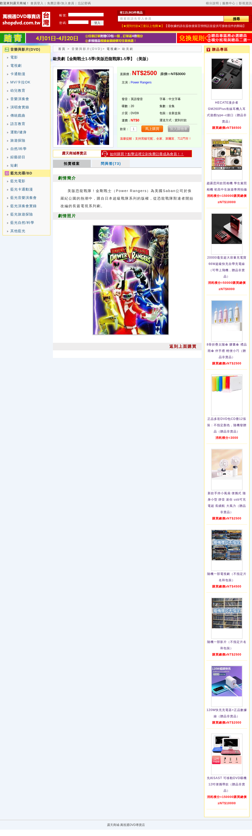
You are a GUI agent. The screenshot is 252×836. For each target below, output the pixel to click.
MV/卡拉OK (20, 82)
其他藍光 (17, 231)
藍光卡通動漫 (21, 189)
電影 (14, 57)
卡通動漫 (17, 74)
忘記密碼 (84, 3)
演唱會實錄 (19, 107)
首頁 (62, 49)
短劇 (14, 165)
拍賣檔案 (72, 164)
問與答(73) (111, 164)
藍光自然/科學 (22, 223)
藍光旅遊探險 (21, 214)
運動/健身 (18, 132)
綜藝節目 (17, 157)
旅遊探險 (17, 140)
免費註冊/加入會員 (60, 3)
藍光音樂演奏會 (23, 198)
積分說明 (212, 3)
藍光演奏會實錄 (23, 206)
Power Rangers (141, 82)
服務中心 (228, 3)
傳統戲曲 (17, 115)
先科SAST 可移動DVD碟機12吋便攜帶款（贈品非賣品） (227, 784)
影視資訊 (245, 3)
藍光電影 (17, 181)
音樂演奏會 (19, 99)
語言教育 (17, 124)
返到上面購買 (183, 346)
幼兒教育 (17, 90)
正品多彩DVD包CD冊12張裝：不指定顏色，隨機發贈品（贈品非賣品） (226, 425)
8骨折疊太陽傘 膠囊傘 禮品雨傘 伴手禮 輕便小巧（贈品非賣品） (227, 351)
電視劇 (16, 66)
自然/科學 (18, 149)
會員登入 (37, 3)
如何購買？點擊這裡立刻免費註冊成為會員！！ (147, 154)
